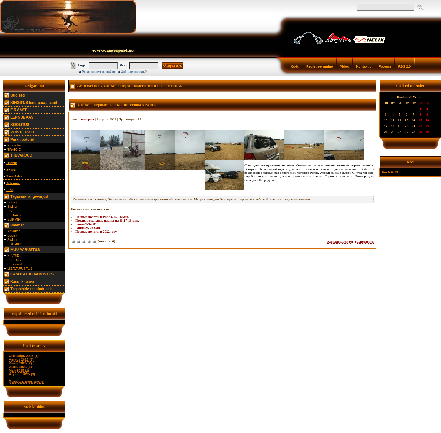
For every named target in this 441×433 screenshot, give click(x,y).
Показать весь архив (26, 381)
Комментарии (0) (340, 241)
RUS (394, 172)
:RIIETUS (13, 260)
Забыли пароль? (134, 72)
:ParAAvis (13, 215)
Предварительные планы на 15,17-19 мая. (107, 220)
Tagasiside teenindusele (31, 289)
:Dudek (11, 202)
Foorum (385, 66)
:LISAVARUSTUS (19, 268)
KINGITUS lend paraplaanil (33, 103)
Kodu (295, 66)
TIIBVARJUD (21, 155)
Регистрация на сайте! (99, 72)
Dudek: (11, 163)
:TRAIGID (13, 149)
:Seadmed (14, 264)
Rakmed (17, 225)
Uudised (17, 95)
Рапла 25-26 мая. (88, 228)
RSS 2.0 (404, 66)
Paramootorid (22, 139)
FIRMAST (18, 110)
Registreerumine (319, 66)
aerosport (87, 119)
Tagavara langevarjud (29, 196)
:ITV (9, 211)
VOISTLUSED (22, 132)
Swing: (11, 169)
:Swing (11, 206)
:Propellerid (15, 145)
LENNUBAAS (21, 117)
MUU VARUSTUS (25, 250)
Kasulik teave (22, 281)
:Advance (13, 231)
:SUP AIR (13, 219)
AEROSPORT (88, 86)
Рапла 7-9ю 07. (86, 224)
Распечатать (364, 241)
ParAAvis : (14, 176)
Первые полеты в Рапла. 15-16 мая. (102, 216)
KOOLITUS (19, 125)
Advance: (13, 183)
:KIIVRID (13, 255)
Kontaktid (364, 66)
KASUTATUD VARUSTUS (32, 274)
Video (344, 66)
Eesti (386, 172)
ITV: (9, 190)
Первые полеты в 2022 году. (96, 231)
